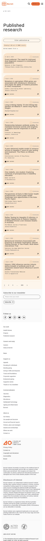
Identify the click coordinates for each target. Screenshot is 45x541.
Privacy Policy (7, 447)
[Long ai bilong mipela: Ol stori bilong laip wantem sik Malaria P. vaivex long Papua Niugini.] (21, 107)
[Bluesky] (10, 317)
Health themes (7, 330)
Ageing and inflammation (10, 405)
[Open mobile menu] (42, 4)
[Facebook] (5, 317)
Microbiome (6, 399)
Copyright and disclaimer (11, 453)
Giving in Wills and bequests (11, 370)
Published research (9, 336)
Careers (5, 345)
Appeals (5, 362)
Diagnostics (6, 396)
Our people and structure (10, 419)
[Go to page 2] (9, 285)
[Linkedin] (24, 317)
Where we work (7, 430)
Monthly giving (7, 368)
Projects (5, 333)
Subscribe (9, 302)
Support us (6, 359)
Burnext (5, 407)
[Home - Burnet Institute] (7, 4)
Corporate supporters (9, 376)
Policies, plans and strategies (11, 425)
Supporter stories (8, 382)
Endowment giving (8, 379)
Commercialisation (9, 390)
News (5, 353)
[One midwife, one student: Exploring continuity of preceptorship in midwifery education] (21, 176)
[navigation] (22, 4)
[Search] (29, 4)
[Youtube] (19, 317)
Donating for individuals (10, 365)
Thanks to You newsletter (10, 384)
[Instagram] (14, 317)
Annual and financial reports (11, 422)
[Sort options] (10, 48)
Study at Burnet (7, 347)
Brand (5, 458)
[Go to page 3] (13, 285)
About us (6, 413)
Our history (6, 416)
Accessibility (7, 456)
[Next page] (27, 285)
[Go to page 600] (22, 285)
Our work (7, 11)
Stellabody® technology (10, 402)
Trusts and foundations (10, 373)
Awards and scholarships (10, 427)
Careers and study (9, 341)
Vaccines (6, 393)
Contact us (6, 433)
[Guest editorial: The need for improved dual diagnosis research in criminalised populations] (21, 63)
